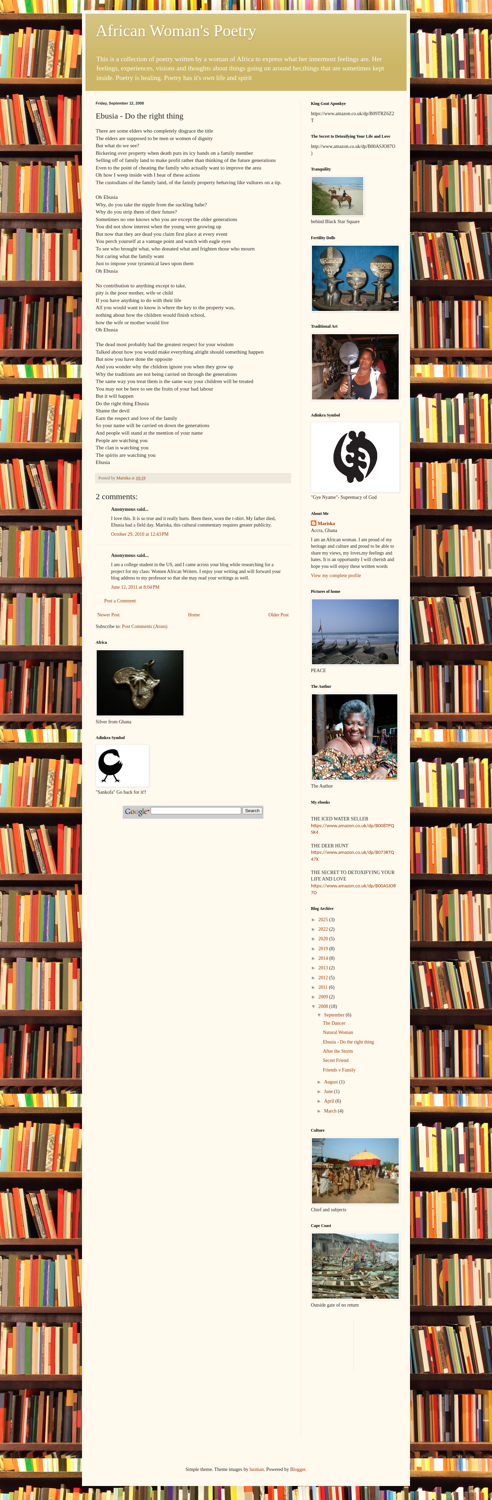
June (329, 1091)
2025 (323, 919)
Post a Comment (120, 600)
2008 (323, 1006)
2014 (323, 958)
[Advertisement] (351, 1329)
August (331, 1082)
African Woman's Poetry (176, 31)
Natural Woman (338, 1032)
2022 (323, 929)
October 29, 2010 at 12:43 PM (140, 534)
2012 (323, 977)
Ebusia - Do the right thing (348, 1042)
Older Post (279, 614)
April (329, 1101)
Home (194, 614)
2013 (323, 967)
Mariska (326, 523)
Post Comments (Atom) (144, 626)
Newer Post (108, 614)
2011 (323, 987)
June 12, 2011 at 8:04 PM (135, 587)
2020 (323, 938)
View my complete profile (336, 575)
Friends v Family (339, 1070)
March (331, 1111)
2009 (323, 996)
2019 (323, 948)
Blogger (297, 1469)
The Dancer (334, 1023)
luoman (256, 1469)
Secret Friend (335, 1060)
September (334, 1015)
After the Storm (338, 1051)
